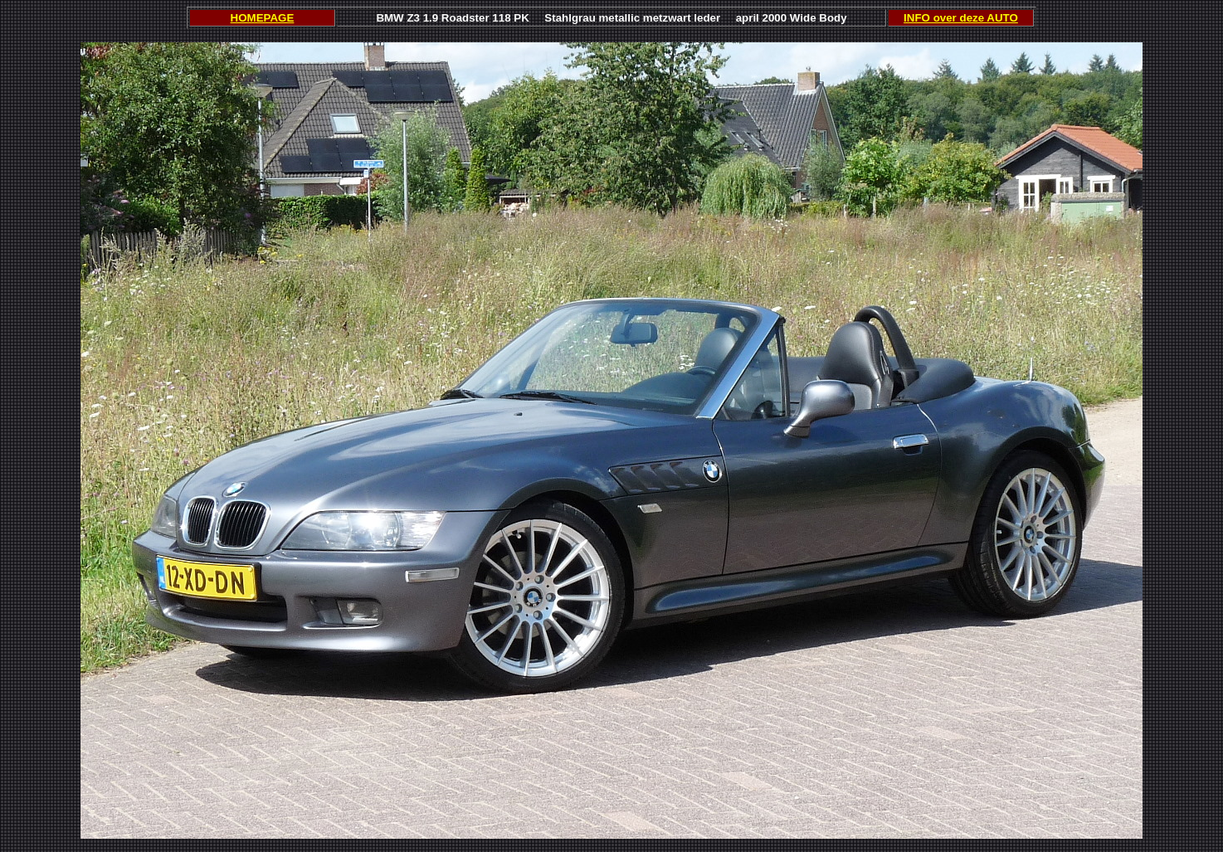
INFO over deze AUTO (961, 18)
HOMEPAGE (263, 18)
